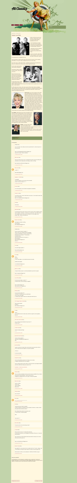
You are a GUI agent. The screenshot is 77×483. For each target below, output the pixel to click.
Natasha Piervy (17, 357)
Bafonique (16, 290)
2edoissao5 (16, 391)
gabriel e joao (17, 268)
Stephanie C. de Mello (18, 177)
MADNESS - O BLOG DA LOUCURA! (21, 367)
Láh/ (15, 404)
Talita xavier (17, 167)
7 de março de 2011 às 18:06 (18, 183)
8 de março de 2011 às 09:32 (18, 307)
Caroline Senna (17, 327)
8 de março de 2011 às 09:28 (18, 298)
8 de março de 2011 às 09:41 (18, 316)
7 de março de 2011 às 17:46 (18, 174)
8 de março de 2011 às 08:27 (18, 251)
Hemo (16, 398)
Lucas (16, 254)
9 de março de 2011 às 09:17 (18, 401)
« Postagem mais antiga (38, 480)
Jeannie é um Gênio (16, 35)
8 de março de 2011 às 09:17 (18, 287)
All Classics (19, 8)
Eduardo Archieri (17, 219)
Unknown (16, 371)
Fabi (15, 202)
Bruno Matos (17, 422)
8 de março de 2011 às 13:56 (18, 368)
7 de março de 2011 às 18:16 (18, 190)
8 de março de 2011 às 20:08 (18, 388)
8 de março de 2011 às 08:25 (18, 242)
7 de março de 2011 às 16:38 (18, 154)
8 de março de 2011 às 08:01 (18, 226)
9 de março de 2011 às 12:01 (18, 426)
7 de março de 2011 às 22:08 (18, 206)
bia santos (16, 186)
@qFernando (17, 209)
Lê (15, 310)
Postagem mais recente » (15, 480)
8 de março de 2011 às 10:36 (18, 332)
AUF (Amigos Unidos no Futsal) (20, 301)
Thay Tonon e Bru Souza (18, 319)
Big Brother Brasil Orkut (18, 335)
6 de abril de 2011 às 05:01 (18, 453)
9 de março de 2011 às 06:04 (18, 395)
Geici (15, 245)
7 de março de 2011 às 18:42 (18, 199)
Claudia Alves (17, 193)
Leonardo (16, 429)
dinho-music (17, 157)
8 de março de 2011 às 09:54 (18, 324)
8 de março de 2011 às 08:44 (18, 265)
